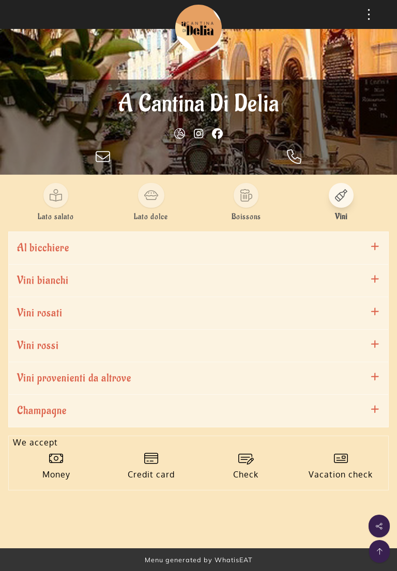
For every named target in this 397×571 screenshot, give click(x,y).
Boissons (246, 217)
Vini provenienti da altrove (74, 378)
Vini (341, 217)
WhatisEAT (234, 559)
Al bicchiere (43, 248)
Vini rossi (38, 345)
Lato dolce (151, 217)
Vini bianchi (43, 280)
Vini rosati (40, 313)
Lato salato (56, 217)
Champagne (42, 411)
